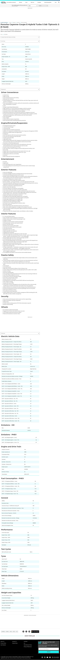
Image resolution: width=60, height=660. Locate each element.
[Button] (20, 37)
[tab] (20, 42)
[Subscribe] (49, 649)
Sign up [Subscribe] (48, 652)
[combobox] (28, 5)
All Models (5, 34)
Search (58, 2)
